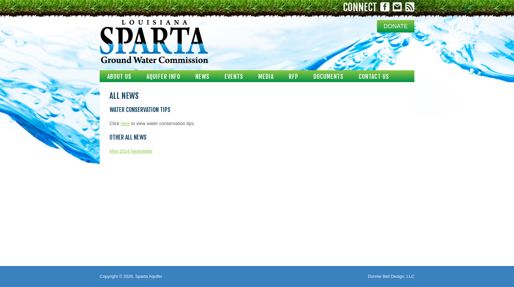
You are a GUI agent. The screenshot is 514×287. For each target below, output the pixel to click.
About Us (119, 76)
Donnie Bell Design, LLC (391, 276)
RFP (293, 76)
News (202, 76)
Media (266, 76)
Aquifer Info (163, 76)
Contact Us (374, 76)
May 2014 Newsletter (131, 151)
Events (234, 76)
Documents (328, 76)
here (125, 123)
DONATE (396, 26)
